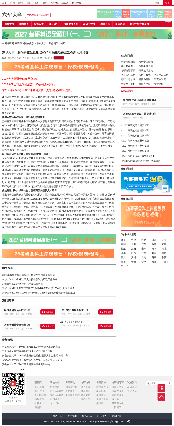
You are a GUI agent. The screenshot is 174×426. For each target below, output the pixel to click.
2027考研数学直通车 (160, 14)
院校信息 (29, 43)
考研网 (18, 43)
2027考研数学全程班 (126, 14)
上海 (133, 244)
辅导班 (65, 3)
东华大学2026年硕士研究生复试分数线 (22, 283)
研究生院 (77, 3)
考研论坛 (85, 382)
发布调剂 (70, 391)
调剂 (37, 3)
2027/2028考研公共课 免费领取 (139, 113)
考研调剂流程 (72, 395)
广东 (133, 253)
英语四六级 (118, 403)
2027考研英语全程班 (105, 13)
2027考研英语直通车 (139, 13)
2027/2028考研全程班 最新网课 (139, 100)
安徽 (164, 244)
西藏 (154, 257)
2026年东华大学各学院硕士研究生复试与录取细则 (28, 275)
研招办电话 (145, 83)
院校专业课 (118, 395)
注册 (157, 3)
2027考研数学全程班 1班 (17, 324)
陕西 (164, 257)
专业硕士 (116, 399)
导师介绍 (105, 24)
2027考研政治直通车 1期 (135, 145)
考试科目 (101, 395)
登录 (167, 3)
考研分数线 (145, 75)
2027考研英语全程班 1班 (75, 310)
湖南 (123, 253)
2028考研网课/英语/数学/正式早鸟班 (168, 14)
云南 (143, 257)
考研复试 (85, 395)
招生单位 (54, 387)
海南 (154, 253)
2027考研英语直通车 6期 (71, 322)
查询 (169, 383)
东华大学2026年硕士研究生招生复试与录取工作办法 (29, 279)
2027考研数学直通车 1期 (135, 150)
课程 (161, 388)
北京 (123, 239)
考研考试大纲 (146, 66)
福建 (123, 248)
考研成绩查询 (146, 70)
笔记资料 (132, 391)
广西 (143, 253)
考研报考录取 (128, 79)
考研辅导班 (118, 382)
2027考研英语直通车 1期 (135, 140)
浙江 (154, 244)
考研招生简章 (128, 61)
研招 (29, 3)
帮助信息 (116, 416)
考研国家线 (40, 395)
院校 (20, 3)
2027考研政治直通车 (152, 14)
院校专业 (54, 382)
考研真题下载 (128, 70)
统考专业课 (118, 391)
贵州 (133, 257)
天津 (133, 239)
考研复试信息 (161, 75)
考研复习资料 (128, 83)
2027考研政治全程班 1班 (17, 310)
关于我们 (72, 416)
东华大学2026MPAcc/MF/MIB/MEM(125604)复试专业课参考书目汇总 (38, 292)
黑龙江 (124, 266)
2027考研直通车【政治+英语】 (138, 156)
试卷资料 (132, 382)
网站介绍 (57, 416)
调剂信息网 (71, 387)
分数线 (54, 3)
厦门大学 (85, 399)
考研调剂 (53, 24)
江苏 (143, 244)
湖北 (164, 248)
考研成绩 (39, 391)
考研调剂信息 (128, 75)
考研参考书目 (128, 66)
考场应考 (101, 391)
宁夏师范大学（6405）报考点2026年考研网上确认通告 (31, 346)
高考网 (38, 407)
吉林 (123, 244)
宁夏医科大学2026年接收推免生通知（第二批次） (28, 351)
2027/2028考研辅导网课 (38, 15)
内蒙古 (165, 261)
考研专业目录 (146, 61)
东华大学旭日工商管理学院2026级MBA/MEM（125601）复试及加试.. (39, 288)
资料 (45, 3)
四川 (123, 257)
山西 (154, 239)
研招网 (38, 382)
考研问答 (101, 382)
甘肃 (123, 261)
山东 (143, 248)
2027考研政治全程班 (118, 14)
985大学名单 (56, 395)
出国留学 (116, 407)
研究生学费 (160, 79)
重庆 (164, 253)
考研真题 (39, 387)
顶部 (161, 397)
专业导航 (54, 403)
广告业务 (102, 416)
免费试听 (50, 312)
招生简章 (39, 399)
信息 (12, 3)
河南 (154, 248)
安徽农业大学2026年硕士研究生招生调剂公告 (26, 364)
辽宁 (164, 239)
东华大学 (12, 15)
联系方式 (87, 416)
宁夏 (143, 261)
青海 (133, 261)
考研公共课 (118, 387)
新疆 (154, 261)
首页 (4, 3)
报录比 (99, 403)
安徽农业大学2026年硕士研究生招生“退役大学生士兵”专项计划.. (36, 355)
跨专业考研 (87, 387)
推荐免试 (39, 403)
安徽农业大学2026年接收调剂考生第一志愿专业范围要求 (32, 360)
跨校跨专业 (102, 387)
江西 (133, 248)
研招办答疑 (145, 79)
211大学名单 (56, 391)
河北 (143, 239)
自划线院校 (56, 399)
